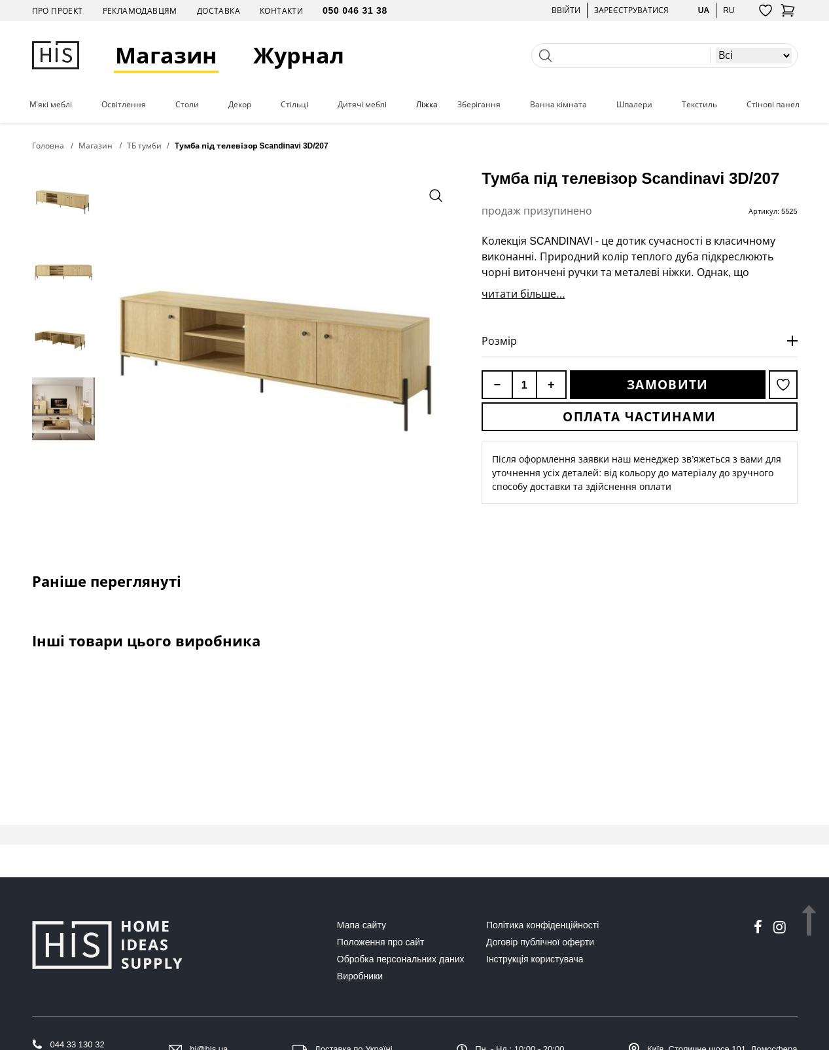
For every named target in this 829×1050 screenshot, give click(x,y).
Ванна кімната (558, 104)
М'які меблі (50, 104)
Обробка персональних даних (401, 959)
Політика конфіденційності (542, 925)
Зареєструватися (631, 10)
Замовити (667, 384)
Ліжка (427, 104)
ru (728, 10)
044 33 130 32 (77, 1044)
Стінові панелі (774, 104)
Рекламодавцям (140, 10)
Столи (187, 104)
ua (703, 10)
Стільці (294, 104)
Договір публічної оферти (540, 942)
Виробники (360, 976)
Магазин (166, 55)
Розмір (499, 341)
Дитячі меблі (362, 104)
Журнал (298, 55)
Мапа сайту (361, 925)
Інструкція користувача (534, 959)
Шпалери (634, 104)
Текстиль (699, 104)
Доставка (218, 10)
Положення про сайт (381, 942)
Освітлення (123, 104)
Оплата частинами (639, 416)
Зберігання (479, 104)
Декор (239, 104)
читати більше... (523, 294)
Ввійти (566, 10)
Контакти (281, 10)
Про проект (57, 10)
